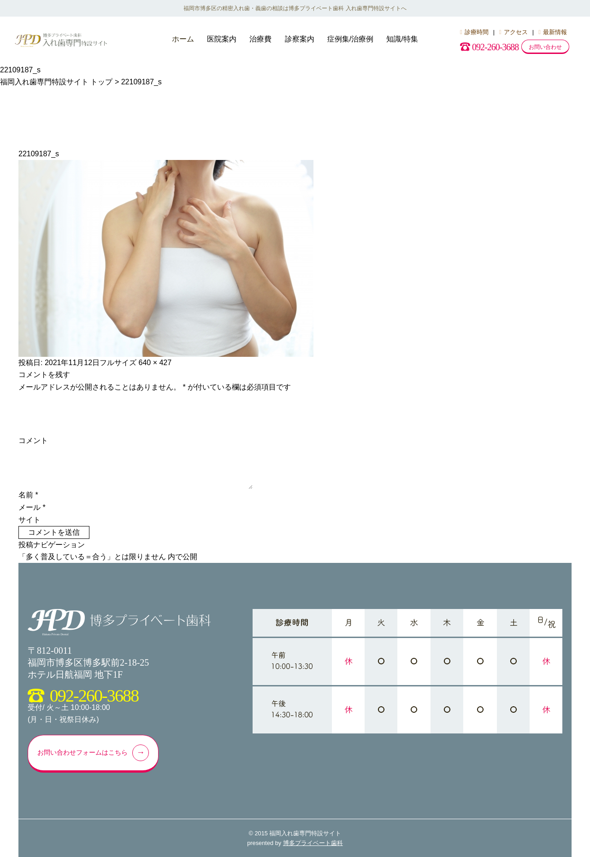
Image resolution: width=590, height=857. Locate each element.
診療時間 (474, 32)
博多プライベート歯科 (313, 842)
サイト (29, 520)
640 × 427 (155, 362)
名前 (28, 495)
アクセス (513, 32)
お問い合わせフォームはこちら (95, 752)
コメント (33, 440)
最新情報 (552, 32)
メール (32, 507)
